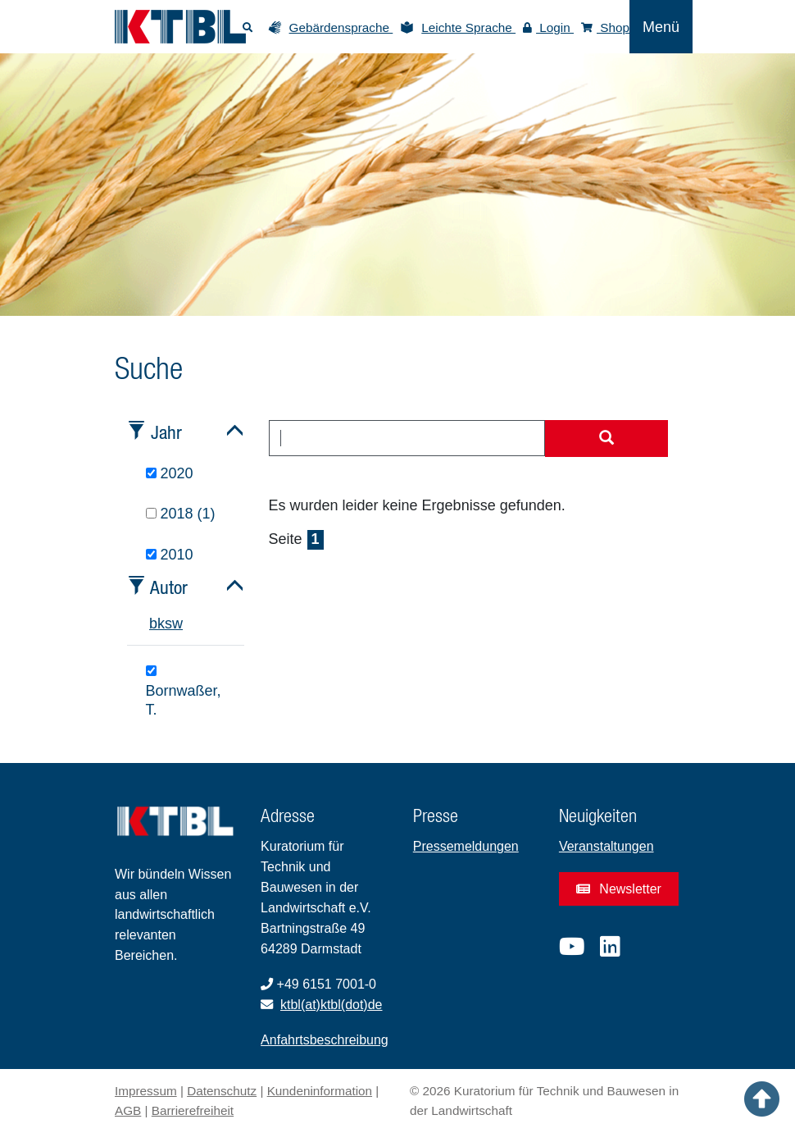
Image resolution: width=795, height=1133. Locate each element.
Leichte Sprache (468, 27)
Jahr (166, 432)
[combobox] (407, 438)
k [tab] (161, 623)
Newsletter (618, 889)
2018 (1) (181, 513)
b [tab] (153, 623)
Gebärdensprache (341, 27)
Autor (169, 587)
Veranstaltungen (606, 846)
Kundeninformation (319, 1091)
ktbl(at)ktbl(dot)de (331, 1005)
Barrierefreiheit (193, 1110)
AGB (128, 1110)
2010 (169, 554)
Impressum (146, 1091)
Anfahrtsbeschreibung (324, 1040)
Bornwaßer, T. (183, 691)
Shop (605, 27)
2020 (169, 473)
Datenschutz (222, 1091)
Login (548, 27)
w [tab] (177, 623)
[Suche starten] (606, 439)
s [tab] (168, 623)
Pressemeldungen (466, 846)
